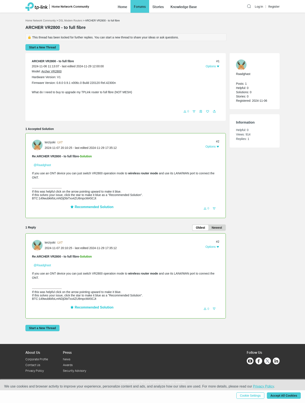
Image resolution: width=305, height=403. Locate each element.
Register (274, 6)
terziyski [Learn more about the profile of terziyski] (50, 142)
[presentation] (37, 145)
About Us (32, 352)
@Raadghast (42, 165)
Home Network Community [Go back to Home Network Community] (40, 20)
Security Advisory (74, 370)
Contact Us (32, 365)
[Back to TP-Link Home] (36, 6)
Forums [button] (140, 6)
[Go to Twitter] (267, 361)
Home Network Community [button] (70, 6)
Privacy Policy (34, 370)
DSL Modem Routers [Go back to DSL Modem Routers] (70, 20)
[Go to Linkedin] (276, 361)
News (66, 359)
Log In (259, 6)
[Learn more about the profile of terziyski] (38, 145)
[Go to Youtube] (250, 361)
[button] (122, 6)
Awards (68, 365)
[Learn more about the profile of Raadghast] (252, 64)
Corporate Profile (36, 359)
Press (67, 352)
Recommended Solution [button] (92, 207)
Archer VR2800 (51, 71)
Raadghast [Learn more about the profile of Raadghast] (243, 74)
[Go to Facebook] (258, 361)
